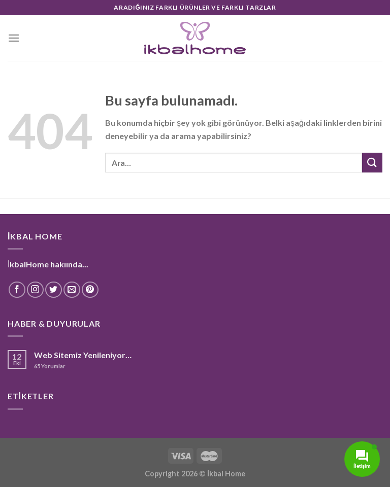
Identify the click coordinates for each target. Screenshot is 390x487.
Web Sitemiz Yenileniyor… (83, 355)
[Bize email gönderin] (71, 290)
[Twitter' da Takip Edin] (53, 290)
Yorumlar (50, 366)
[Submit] (372, 162)
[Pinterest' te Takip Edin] (90, 290)
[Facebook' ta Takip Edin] (17, 290)
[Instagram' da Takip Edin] (35, 290)
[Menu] (14, 37)
